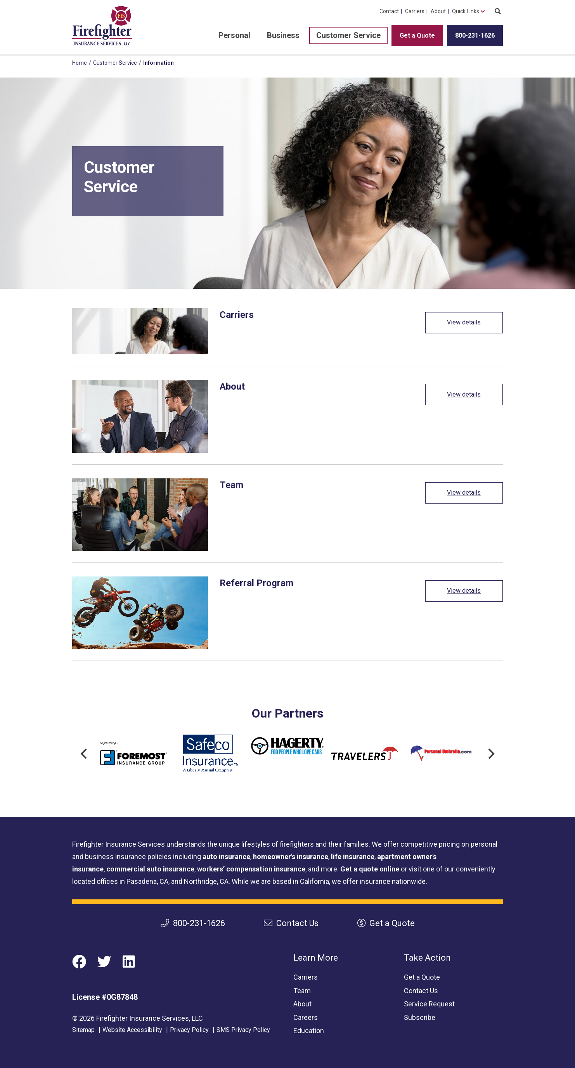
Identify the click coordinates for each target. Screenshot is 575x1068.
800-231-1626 (475, 35)
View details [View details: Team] (464, 492)
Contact (389, 11)
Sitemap (83, 1029)
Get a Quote (417, 35)
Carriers (414, 11)
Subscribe (419, 1017)
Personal (234, 35)
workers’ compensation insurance (251, 869)
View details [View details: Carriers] (464, 322)
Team (302, 991)
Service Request (429, 1004)
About (438, 11)
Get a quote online (369, 869)
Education (308, 1031)
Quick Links (465, 11)
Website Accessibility (132, 1029)
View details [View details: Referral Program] (464, 590)
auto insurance (226, 856)
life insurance (352, 856)
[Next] (490, 753)
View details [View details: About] (464, 394)
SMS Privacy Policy (243, 1029)
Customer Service (348, 35)
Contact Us (291, 923)
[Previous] (84, 753)
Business (283, 35)
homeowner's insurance (290, 856)
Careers (305, 1017)
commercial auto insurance (150, 869)
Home (79, 63)
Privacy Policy (189, 1029)
